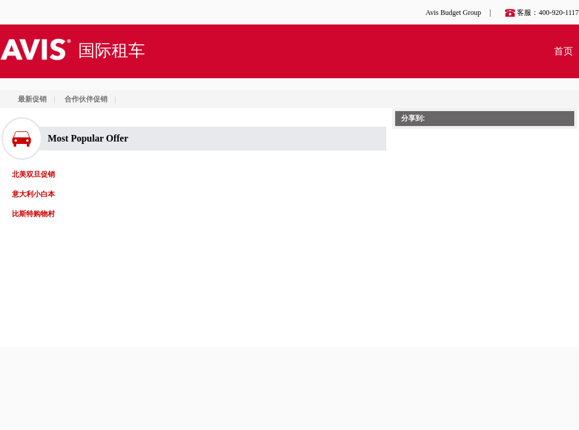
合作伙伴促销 (85, 99)
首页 (563, 51)
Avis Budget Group (453, 12)
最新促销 (32, 99)
